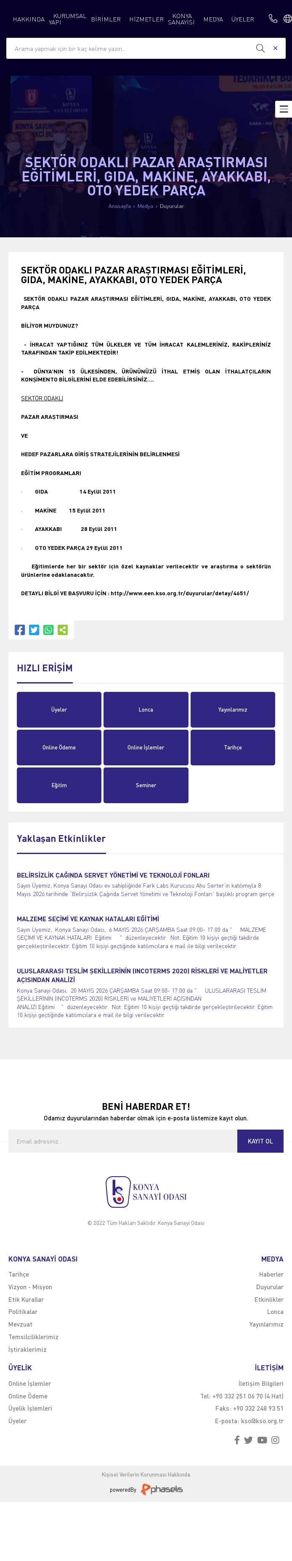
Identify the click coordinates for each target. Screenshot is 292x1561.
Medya (145, 206)
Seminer (146, 785)
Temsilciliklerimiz (33, 1336)
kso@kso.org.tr (262, 1420)
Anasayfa (120, 206)
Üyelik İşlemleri (30, 1408)
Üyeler (59, 709)
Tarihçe (233, 747)
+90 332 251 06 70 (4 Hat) (248, 1396)
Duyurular (172, 206)
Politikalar (22, 1311)
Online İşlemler (145, 747)
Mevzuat (20, 1324)
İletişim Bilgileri (261, 1383)
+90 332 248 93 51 (258, 1408)
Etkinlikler (269, 1299)
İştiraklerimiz (27, 1349)
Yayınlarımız (232, 709)
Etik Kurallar (26, 1299)
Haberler (271, 1274)
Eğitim (59, 785)
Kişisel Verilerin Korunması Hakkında (146, 1474)
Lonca (146, 709)
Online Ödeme (59, 747)
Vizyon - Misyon (30, 1286)
